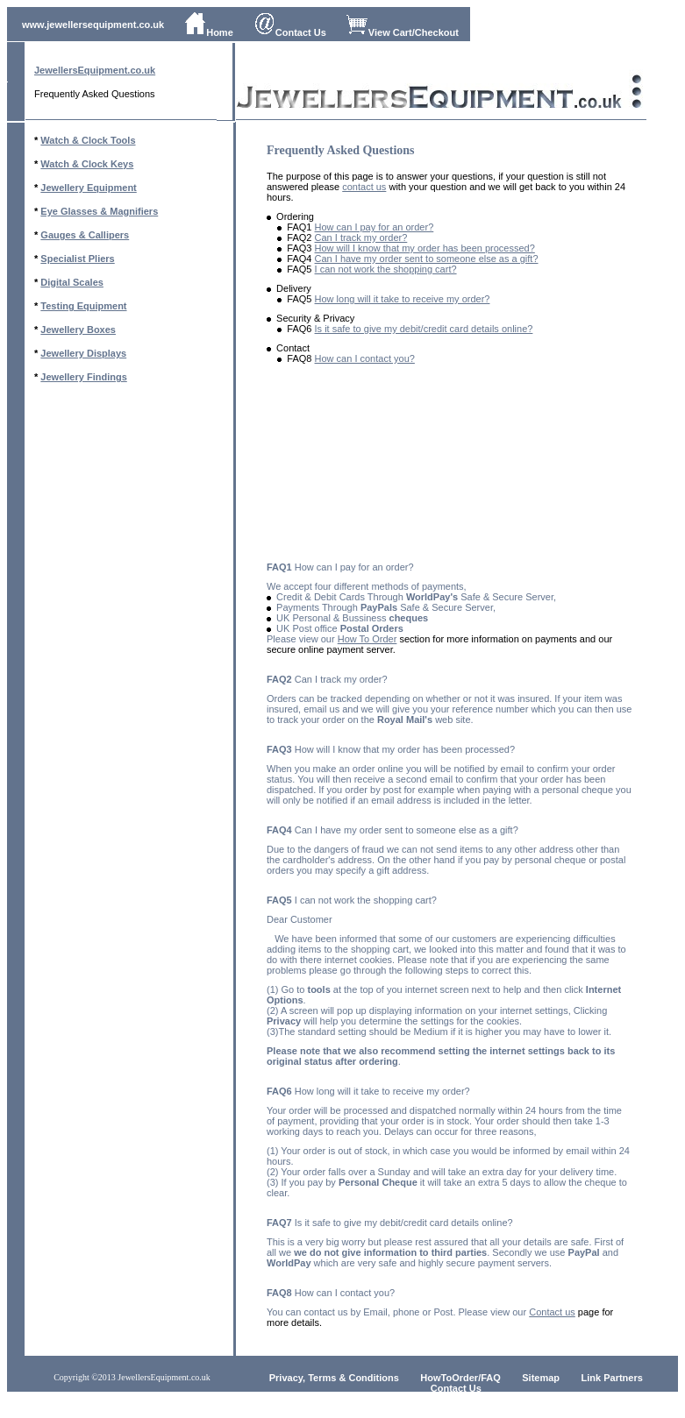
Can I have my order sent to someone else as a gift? (427, 258)
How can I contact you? (365, 358)
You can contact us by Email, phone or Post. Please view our (398, 1312)
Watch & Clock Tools (87, 140)
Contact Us (289, 32)
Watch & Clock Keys (86, 164)
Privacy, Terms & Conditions (334, 1377)
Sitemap (541, 1377)
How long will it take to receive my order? (402, 299)
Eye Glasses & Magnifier (96, 211)
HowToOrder (449, 1377)
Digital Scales (71, 282)
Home (208, 32)
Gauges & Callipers (84, 235)
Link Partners (612, 1377)
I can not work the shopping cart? (386, 269)
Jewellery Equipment (88, 187)
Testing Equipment (83, 306)
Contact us (552, 1312)
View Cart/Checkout (402, 32)
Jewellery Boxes (78, 329)
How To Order (367, 639)
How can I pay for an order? (374, 227)
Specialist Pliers (77, 258)
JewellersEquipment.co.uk (94, 70)
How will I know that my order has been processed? (425, 248)
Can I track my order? (361, 237)
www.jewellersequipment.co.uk (93, 24)
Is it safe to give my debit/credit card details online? (424, 328)
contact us (364, 186)
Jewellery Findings (83, 377)
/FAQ (489, 1377)
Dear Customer (299, 919)
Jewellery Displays (83, 353)
